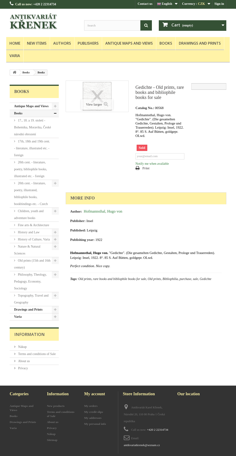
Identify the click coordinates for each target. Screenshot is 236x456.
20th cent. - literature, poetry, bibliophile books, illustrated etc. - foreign (30, 169)
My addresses (92, 418)
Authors (62, 43)
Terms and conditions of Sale (36, 354)
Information (29, 334)
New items (37, 43)
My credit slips (93, 412)
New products (56, 406)
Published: (78, 230)
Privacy (22, 368)
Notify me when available (152, 163)
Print (146, 168)
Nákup (22, 347)
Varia (14, 55)
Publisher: (78, 221)
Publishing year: (82, 240)
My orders (90, 406)
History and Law (28, 232)
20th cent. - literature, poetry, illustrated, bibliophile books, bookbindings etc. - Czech (31, 194)
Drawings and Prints (200, 43)
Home (14, 43)
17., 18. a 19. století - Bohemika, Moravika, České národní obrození (32, 127)
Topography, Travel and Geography (31, 299)
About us (23, 361)
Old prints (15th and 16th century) (32, 264)
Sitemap (52, 440)
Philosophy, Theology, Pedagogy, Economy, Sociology (30, 281)
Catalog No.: (145, 108)
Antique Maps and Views (129, 43)
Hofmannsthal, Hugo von (103, 211)
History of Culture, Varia (33, 239)
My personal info (95, 424)
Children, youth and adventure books (29, 214)
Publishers (88, 43)
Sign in (219, 4)
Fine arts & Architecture (33, 225)
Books (165, 43)
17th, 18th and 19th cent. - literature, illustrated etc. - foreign (32, 148)
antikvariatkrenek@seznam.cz (142, 445)
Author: (76, 211)
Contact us (145, 4)
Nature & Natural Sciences (27, 250)
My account (94, 394)
